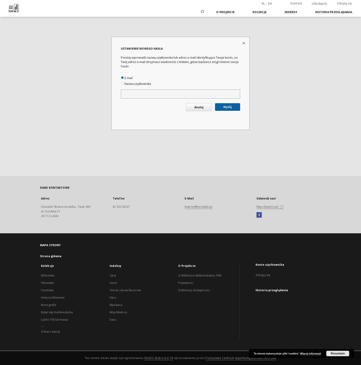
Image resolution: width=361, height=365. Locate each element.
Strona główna (51, 256)
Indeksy (291, 12)
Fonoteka (47, 290)
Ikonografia (48, 305)
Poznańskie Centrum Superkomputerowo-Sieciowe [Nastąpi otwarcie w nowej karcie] (240, 358)
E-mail (127, 78)
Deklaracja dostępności (194, 290)
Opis (113, 297)
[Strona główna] (202, 12)
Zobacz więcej (50, 332)
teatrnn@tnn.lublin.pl (199, 207)
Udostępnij (319, 4)
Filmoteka (47, 283)
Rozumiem (338, 353)
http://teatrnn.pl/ (269, 207)
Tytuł (113, 275)
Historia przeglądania (333, 12)
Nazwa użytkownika (136, 84)
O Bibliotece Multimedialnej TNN (199, 275)
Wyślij (227, 107)
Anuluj (199, 107)
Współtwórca (118, 312)
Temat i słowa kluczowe (125, 290)
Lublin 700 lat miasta (54, 320)
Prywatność (185, 283)
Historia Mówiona (52, 297)
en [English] (270, 3)
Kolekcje (260, 12)
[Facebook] (259, 215)
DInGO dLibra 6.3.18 (158, 358)
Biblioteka (47, 275)
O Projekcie (225, 12)
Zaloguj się (344, 3)
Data (113, 320)
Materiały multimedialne (57, 312)
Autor (113, 283)
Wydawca (116, 305)
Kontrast (296, 3)
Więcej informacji (310, 353)
